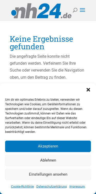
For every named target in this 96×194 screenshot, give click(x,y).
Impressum (77, 186)
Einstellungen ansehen (48, 174)
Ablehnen (48, 160)
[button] (88, 89)
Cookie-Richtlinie (22, 186)
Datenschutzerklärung (51, 186)
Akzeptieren (48, 146)
